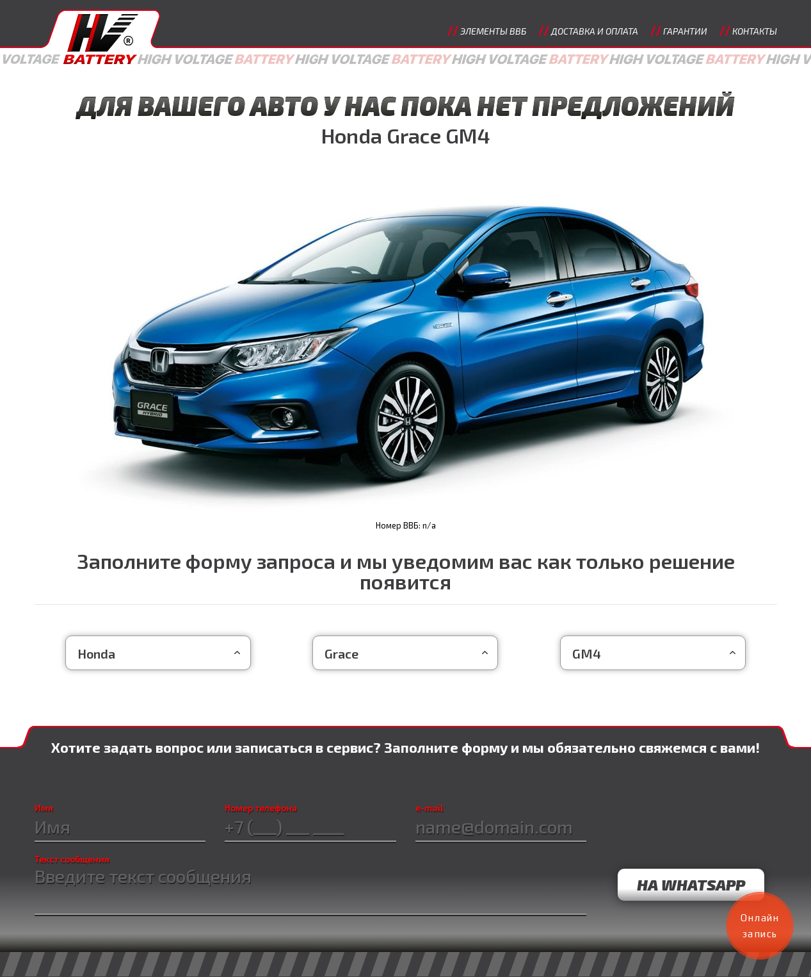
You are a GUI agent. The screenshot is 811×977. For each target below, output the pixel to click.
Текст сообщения (72, 859)
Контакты (754, 31)
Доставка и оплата (594, 31)
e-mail (429, 808)
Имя (41, 808)
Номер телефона (259, 808)
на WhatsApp (690, 883)
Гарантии (685, 31)
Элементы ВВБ (493, 31)
